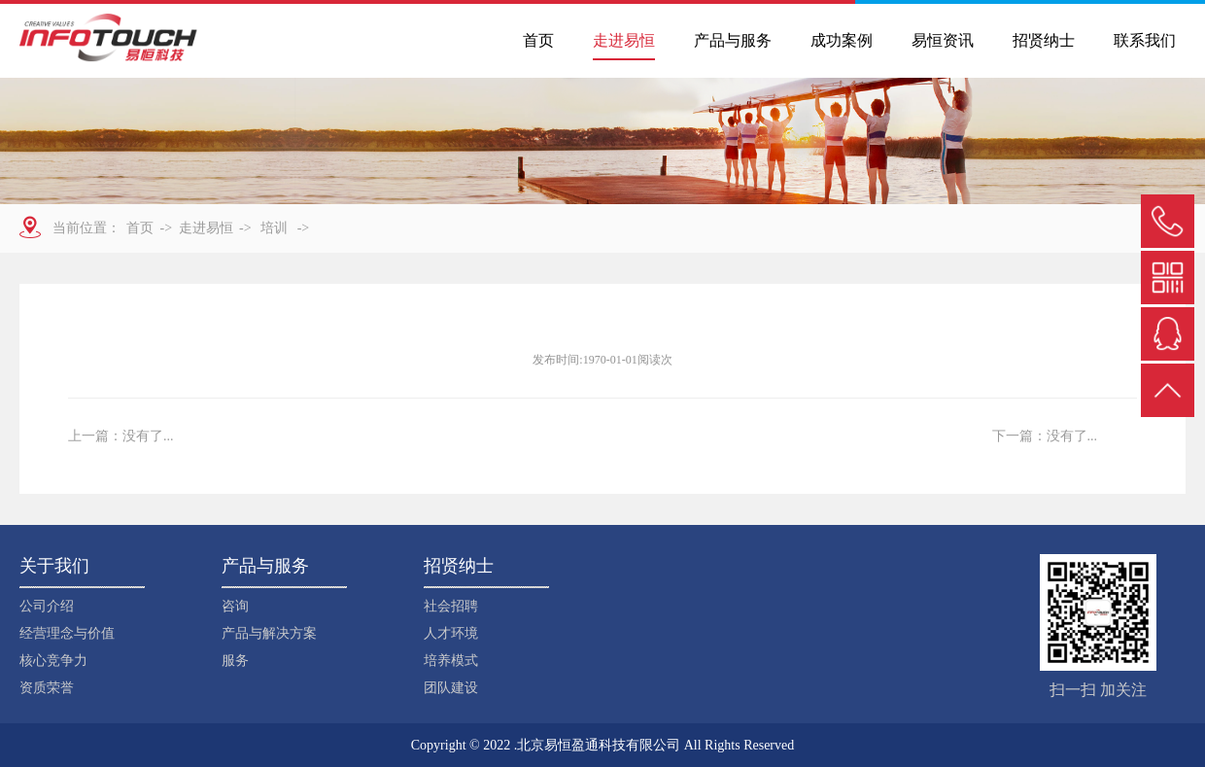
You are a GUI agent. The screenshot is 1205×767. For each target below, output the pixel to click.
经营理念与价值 (67, 633)
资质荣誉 (46, 687)
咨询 (235, 606)
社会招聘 (451, 606)
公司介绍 (46, 606)
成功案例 (841, 40)
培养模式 (451, 660)
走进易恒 (624, 40)
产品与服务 (733, 40)
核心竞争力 (53, 660)
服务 (235, 660)
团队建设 (451, 687)
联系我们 (1145, 40)
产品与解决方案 (269, 633)
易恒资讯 (943, 40)
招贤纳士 (1044, 40)
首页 (538, 40)
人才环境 (451, 633)
